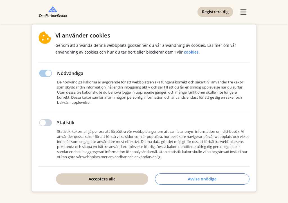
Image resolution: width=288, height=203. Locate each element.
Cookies (191, 52)
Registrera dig (215, 11)
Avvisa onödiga (202, 179)
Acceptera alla (102, 179)
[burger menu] (243, 11)
